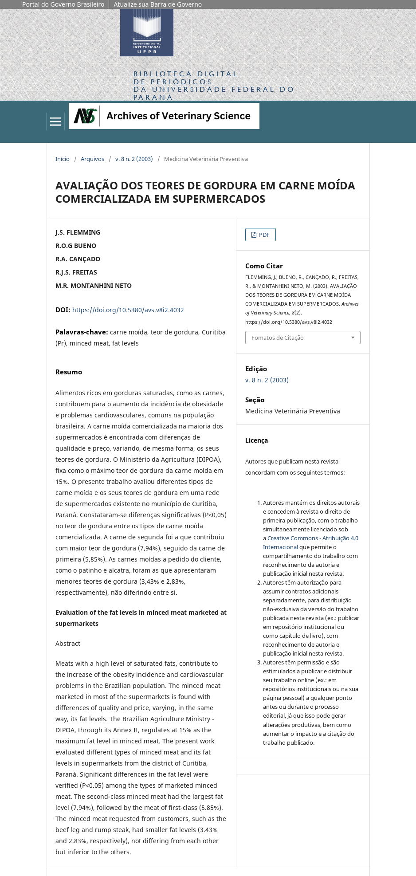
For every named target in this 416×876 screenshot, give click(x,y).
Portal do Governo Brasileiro (63, 4)
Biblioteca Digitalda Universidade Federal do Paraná (214, 85)
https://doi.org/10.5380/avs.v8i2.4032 (128, 310)
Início (62, 159)
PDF (264, 235)
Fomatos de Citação (277, 338)
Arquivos (92, 159)
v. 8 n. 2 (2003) (134, 159)
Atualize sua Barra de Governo (158, 4)
